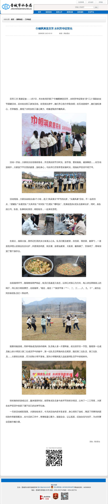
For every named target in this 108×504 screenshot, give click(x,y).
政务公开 (59, 12)
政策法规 (70, 12)
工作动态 (28, 19)
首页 (39, 12)
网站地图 (54, 485)
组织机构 (49, 12)
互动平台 (91, 12)
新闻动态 (19, 19)
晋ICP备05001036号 (43, 487)
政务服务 (80, 12)
